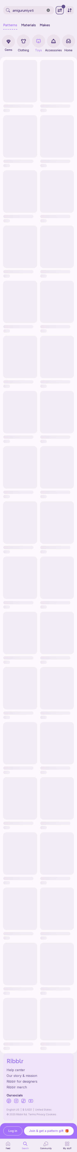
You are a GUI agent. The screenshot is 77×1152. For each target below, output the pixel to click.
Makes (45, 25)
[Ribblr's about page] (38, 1076)
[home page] (8, 1145)
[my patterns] (67, 1145)
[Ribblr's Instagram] (16, 1101)
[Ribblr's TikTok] (23, 1101)
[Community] (46, 1145)
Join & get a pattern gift (49, 1131)
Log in (12, 1131)
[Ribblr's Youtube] (31, 1101)
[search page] (25, 1145)
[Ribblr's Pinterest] (9, 1101)
